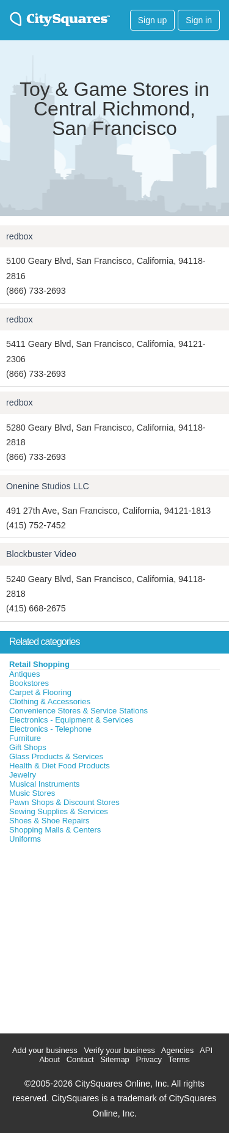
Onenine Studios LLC (47, 486)
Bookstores (29, 683)
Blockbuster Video (41, 554)
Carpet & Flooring (40, 692)
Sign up (152, 20)
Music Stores (32, 793)
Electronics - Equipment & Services (71, 719)
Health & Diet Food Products (59, 765)
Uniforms (25, 838)
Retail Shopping (39, 664)
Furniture (25, 738)
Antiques (24, 674)
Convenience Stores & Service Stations (78, 710)
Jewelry (22, 774)
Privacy (149, 1059)
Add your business (45, 1050)
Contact (80, 1059)
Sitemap (114, 1059)
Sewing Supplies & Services (58, 811)
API (206, 1050)
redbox (19, 236)
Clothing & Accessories (49, 701)
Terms (178, 1059)
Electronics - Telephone (50, 729)
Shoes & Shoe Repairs (49, 820)
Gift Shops (27, 747)
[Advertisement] (91, 935)
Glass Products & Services (56, 756)
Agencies (177, 1050)
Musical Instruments (44, 784)
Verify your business (119, 1050)
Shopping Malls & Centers (55, 829)
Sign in (199, 20)
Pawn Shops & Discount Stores (64, 802)
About (49, 1059)
